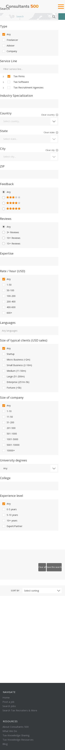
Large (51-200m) (13, 376)
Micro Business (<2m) (16, 360)
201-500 (9, 428)
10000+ (8, 451)
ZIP (2, 166)
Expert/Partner (12, 526)
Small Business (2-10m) (17, 365)
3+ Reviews (10, 232)
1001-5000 (10, 439)
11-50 (7, 417)
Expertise (7, 253)
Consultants (22, 6)
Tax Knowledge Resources (18, 739)
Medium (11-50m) (14, 371)
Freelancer (10, 40)
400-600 (9, 307)
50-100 (8, 290)
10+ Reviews (11, 238)
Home (9, 16)
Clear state (49, 132)
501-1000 (9, 434)
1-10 (7, 411)
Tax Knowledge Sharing (16, 735)
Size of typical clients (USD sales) (23, 340)
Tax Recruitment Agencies (25, 88)
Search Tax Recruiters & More (19, 710)
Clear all (42, 567)
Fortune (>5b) (11, 388)
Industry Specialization (16, 96)
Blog (5, 744)
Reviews (5, 219)
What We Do (9, 731)
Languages (8, 323)
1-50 (7, 285)
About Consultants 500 (15, 726)
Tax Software (18, 82)
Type (3, 26)
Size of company (12, 397)
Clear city (50, 150)
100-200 (9, 296)
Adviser (8, 46)
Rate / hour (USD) (12, 271)
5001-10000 (11, 445)
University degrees (13, 460)
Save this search (54, 567)
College (5, 478)
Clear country (48, 114)
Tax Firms (16, 76)
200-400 (9, 302)
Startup (8, 354)
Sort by (15, 590)
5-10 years (10, 515)
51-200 (8, 422)
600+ (7, 313)
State (4, 131)
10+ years (9, 521)
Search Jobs (9, 706)
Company (9, 51)
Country (6, 113)
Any (6, 34)
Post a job (8, 701)
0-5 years (9, 509)
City (3, 149)
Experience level (11, 496)
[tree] (29, 81)
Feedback (7, 184)
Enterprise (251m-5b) (15, 382)
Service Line (8, 61)
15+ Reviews (11, 244)
